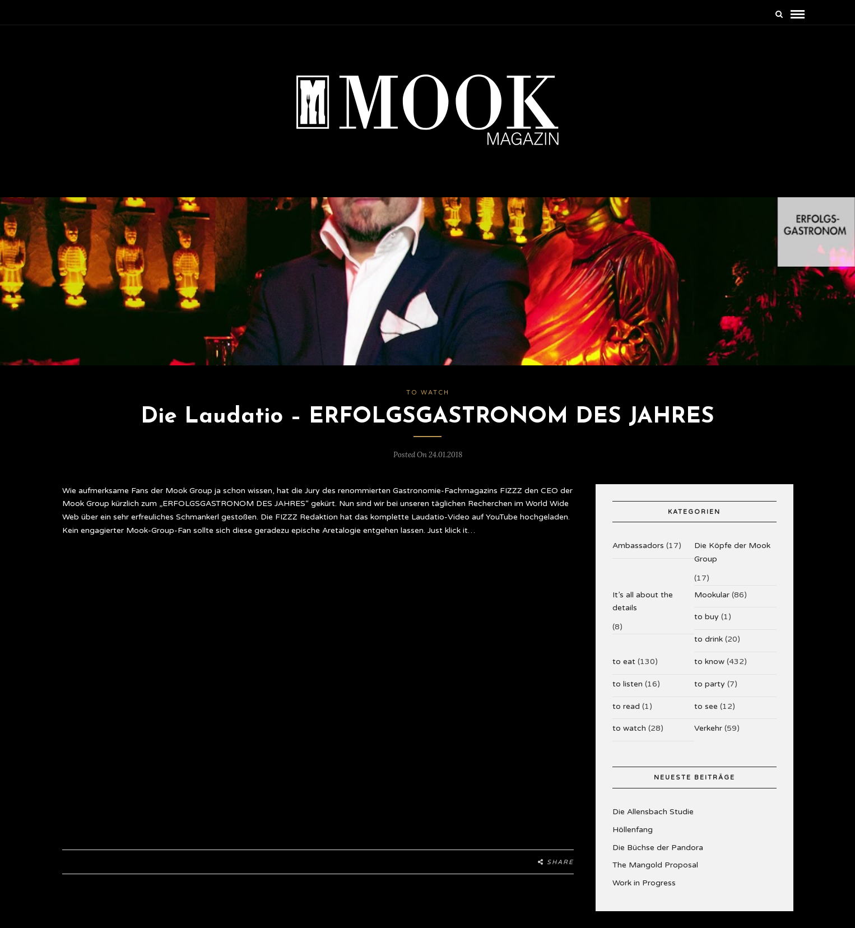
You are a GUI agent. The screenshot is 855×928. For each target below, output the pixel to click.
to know (709, 661)
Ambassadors (638, 545)
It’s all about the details (642, 601)
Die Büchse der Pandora (657, 847)
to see (706, 706)
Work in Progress (644, 883)
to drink (708, 639)
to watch (427, 392)
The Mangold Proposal (655, 865)
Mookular (711, 595)
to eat (623, 661)
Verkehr (708, 728)
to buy (706, 616)
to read (626, 706)
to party (709, 684)
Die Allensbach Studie (653, 811)
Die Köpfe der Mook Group (732, 552)
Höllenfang (632, 829)
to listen (627, 684)
